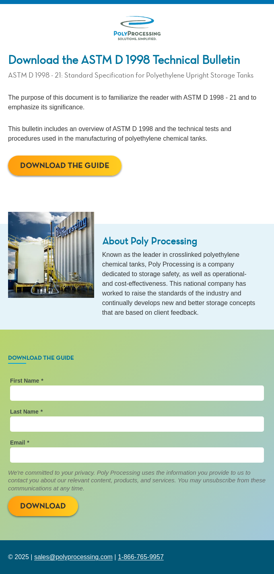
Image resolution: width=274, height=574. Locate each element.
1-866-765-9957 (141, 557)
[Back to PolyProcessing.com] (137, 29)
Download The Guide (64, 166)
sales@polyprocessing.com (73, 557)
